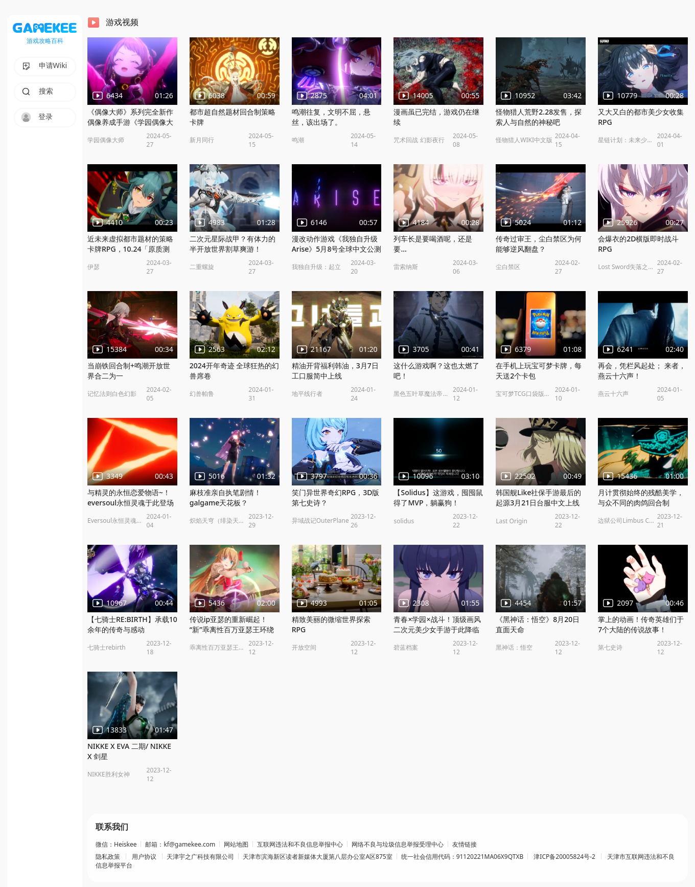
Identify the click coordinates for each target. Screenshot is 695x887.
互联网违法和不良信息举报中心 (300, 844)
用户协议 (144, 857)
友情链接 (464, 844)
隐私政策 (109, 857)
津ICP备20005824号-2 (564, 857)
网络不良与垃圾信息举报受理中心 (398, 844)
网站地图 (236, 844)
